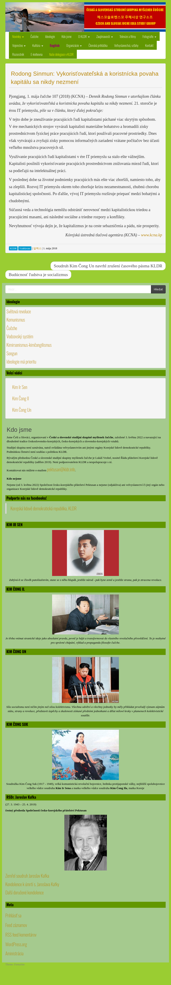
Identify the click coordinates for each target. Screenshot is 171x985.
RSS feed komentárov (21, 934)
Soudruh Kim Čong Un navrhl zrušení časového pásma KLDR (108, 266)
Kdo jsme (67, 36)
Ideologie (50, 36)
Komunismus (15, 319)
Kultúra (37, 45)
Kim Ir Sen (19, 387)
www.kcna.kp (151, 235)
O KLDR (84, 36)
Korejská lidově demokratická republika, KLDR (43, 508)
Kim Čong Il (20, 398)
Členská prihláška (97, 45)
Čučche (35, 36)
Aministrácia (14, 953)
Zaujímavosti (104, 36)
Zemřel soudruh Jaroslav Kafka (27, 875)
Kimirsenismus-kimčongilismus (29, 344)
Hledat (158, 289)
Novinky (18, 36)
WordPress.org (16, 944)
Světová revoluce (18, 311)
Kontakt (149, 45)
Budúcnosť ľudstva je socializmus (38, 274)
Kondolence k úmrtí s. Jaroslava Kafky (32, 884)
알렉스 (37, 248)
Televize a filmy (128, 36)
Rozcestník (18, 54)
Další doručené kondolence (24, 892)
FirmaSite (19, 964)
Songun (11, 353)
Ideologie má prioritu (21, 361)
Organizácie (74, 45)
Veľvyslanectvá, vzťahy (126, 45)
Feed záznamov (16, 925)
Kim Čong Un (21, 409)
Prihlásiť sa (13, 915)
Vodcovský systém (19, 336)
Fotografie (149, 36)
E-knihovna (37, 54)
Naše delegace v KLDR (61, 54)
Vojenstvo (19, 45)
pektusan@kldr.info (61, 469)
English (55, 45)
